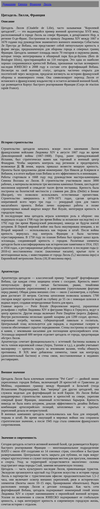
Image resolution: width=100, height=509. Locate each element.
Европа (22, 4)
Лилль (47, 4)
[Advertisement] (50, 117)
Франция (35, 4)
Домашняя (9, 4)
